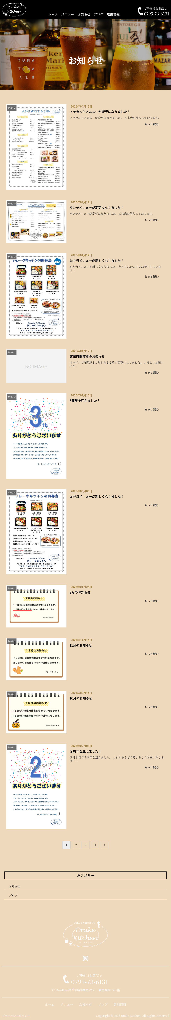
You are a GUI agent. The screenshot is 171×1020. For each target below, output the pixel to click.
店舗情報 (113, 14)
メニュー (67, 14)
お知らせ (84, 14)
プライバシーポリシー (16, 1016)
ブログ (98, 14)
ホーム (53, 14)
